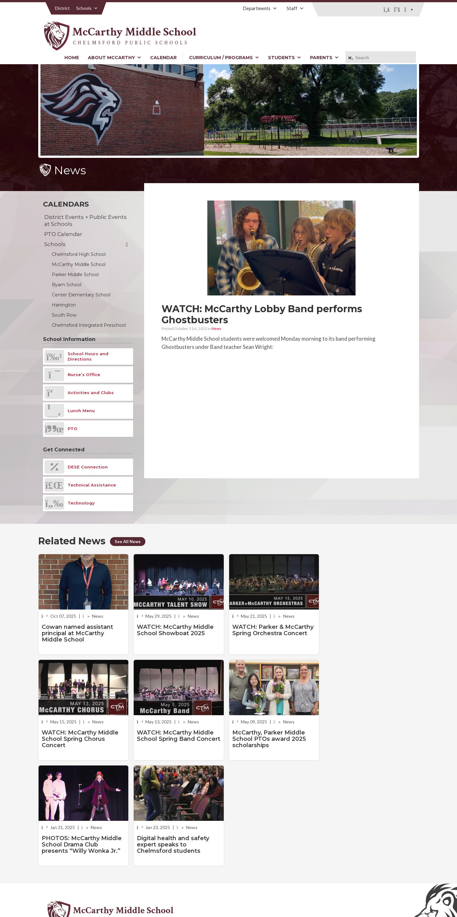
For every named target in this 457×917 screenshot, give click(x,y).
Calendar (163, 57)
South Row (64, 315)
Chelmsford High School (79, 254)
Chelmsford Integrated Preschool (89, 325)
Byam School (66, 285)
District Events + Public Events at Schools (85, 220)
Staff (295, 8)
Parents (324, 57)
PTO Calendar (63, 234)
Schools (87, 8)
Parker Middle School (75, 274)
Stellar (384, 897)
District (62, 8)
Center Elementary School (81, 295)
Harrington (64, 305)
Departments (260, 8)
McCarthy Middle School (79, 264)
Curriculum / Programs (224, 57)
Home (71, 57)
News (216, 328)
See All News (128, 541)
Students (284, 57)
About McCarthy (114, 57)
